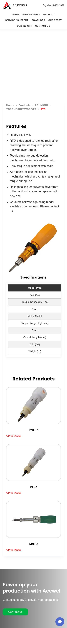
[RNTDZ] (33, 405)
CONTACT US (42, 26)
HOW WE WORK (31, 14)
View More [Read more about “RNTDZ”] (13, 436)
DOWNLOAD (38, 20)
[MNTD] (33, 519)
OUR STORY (55, 20)
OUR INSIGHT (24, 26)
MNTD (33, 544)
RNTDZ (33, 430)
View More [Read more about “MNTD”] (13, 550)
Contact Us (15, 612)
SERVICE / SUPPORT (16, 20)
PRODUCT (48, 14)
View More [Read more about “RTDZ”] (13, 493)
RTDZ (33, 487)
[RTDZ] (33, 462)
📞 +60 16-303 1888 (53, 5)
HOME (16, 14)
